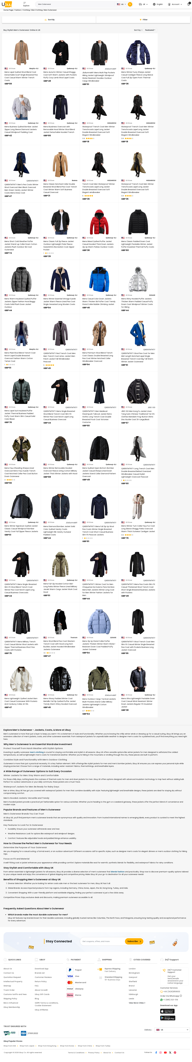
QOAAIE (152, 295)
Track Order (9, 990)
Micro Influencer (11, 1003)
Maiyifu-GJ (33, 69)
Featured (149, 30)
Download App (41, 968)
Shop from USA (10, 1046)
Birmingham (134, 973)
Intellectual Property (13, 981)
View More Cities (137, 1003)
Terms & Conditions (76, 1052)
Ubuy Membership (12, 1007)
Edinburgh (133, 994)
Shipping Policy (10, 998)
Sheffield (133, 981)
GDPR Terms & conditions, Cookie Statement (46, 1004)
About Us (8, 968)
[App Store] (167, 1012)
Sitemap (7, 986)
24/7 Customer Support (175, 971)
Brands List (40, 973)
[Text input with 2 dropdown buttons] (75, 4)
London (132, 968)
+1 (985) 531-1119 (170, 999)
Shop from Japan (27, 1046)
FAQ (36, 986)
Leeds (131, 998)
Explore (26, 4)
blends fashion (118, 871)
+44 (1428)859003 (171, 991)
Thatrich (73, 638)
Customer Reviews (43, 977)
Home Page (8, 10)
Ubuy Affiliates (41, 1010)
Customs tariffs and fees (15, 994)
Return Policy (41, 981)
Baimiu (74, 180)
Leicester (133, 990)
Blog (37, 998)
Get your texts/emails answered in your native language (175, 979)
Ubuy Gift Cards (42, 994)
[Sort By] (49, 19)
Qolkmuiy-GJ (72, 69)
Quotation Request (12, 977)
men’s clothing (37, 752)
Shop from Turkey (103, 1046)
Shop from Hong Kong (47, 1046)
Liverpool (133, 977)
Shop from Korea (67, 1046)
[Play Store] (167, 1019)
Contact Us (9, 973)
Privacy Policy (94, 1052)
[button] (143, 4)
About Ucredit (41, 990)
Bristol (132, 986)
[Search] (130, 4)
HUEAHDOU (111, 123)
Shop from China (85, 1046)
